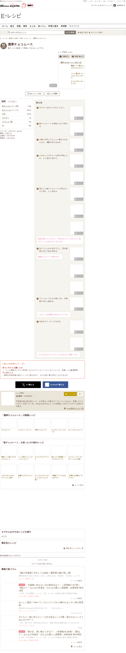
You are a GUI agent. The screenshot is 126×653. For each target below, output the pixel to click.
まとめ (33, 26)
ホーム (5, 26)
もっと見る (79, 485)
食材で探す (84, 33)
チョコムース (9, 424)
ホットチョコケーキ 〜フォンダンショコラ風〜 (42, 472)
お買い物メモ (77, 56)
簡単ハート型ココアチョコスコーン (9, 452)
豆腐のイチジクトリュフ (25, 471)
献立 (12, 26)
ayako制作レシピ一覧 (75, 408)
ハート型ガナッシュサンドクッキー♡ (25, 452)
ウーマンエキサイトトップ (101, 5)
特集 (19, 26)
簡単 (25, 26)
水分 (32, 578)
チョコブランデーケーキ (42, 452)
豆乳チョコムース (42, 424)
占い (104, 1)
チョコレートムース (25, 424)
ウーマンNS (32, 611)
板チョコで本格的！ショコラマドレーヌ (59, 452)
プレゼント (111, 1)
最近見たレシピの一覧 (74, 548)
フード (25, 611)
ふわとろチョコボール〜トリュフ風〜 (9, 471)
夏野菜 (28, 578)
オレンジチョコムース (76, 424)
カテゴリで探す (97, 33)
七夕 (20, 625)
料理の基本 (53, 26)
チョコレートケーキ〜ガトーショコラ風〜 (76, 452)
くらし (91, 1)
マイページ (74, 26)
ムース (19, 131)
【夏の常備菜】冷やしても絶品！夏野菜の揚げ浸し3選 (45, 573)
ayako (70, 52)
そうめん (31, 625)
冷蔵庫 (36, 596)
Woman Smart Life (76, 613)
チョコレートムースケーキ (59, 425)
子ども (25, 625)
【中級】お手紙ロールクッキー (76, 471)
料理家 (64, 26)
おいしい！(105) (35, 94)
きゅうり (22, 578)
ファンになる (70, 394)
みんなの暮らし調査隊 (26, 596)
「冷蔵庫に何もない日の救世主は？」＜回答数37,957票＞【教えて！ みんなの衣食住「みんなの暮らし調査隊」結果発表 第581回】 (51, 588)
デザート (8, 133)
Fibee (20, 611)
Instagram (28, 396)
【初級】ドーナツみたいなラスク (59, 471)
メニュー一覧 (121, 1)
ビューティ (98, 1)
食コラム (42, 26)
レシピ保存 (54, 94)
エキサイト (121, 5)
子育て (85, 1)
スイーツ (12, 131)
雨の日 (36, 640)
